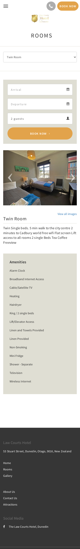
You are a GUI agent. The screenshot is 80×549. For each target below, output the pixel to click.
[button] (8, 177)
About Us (9, 492)
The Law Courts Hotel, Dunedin (25, 527)
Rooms (7, 469)
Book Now (38, 133)
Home (7, 463)
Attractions (10, 504)
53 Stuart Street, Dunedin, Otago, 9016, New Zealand (37, 451)
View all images (67, 214)
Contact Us (10, 498)
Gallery (7, 476)
